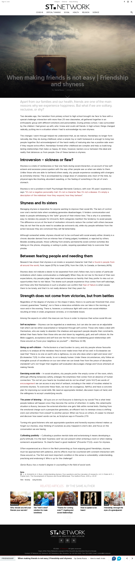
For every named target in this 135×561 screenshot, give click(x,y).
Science (96, 12)
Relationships (14, 504)
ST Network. (64, 548)
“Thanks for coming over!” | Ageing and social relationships (65, 510)
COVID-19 (39, 12)
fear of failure (89, 285)
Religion (85, 12)
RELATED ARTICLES (51, 486)
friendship (27, 480)
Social (67, 12)
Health (76, 12)
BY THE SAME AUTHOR (80, 486)
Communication (85, 504)
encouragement (27, 383)
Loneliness (37, 504)
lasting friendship (37, 480)
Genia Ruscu (59, 90)
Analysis (57, 1)
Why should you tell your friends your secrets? (20, 508)
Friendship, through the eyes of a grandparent (113, 508)
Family (106, 504)
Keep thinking (73, 1)
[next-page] (69, 517)
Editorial (64, 1)
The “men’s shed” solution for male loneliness (41, 510)
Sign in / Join (6, 1)
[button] (131, 13)
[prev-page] (65, 517)
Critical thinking (53, 12)
